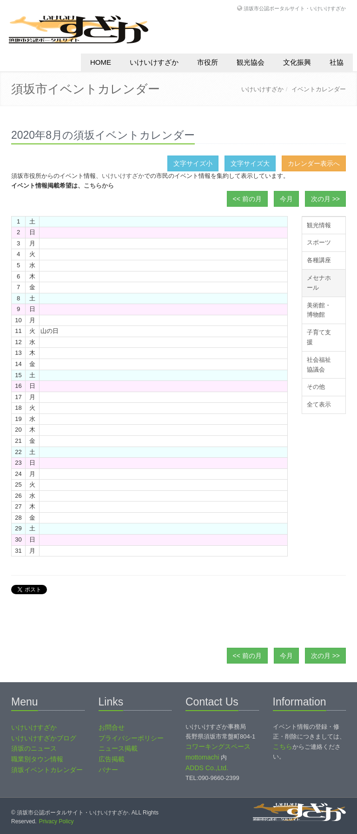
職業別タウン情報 (37, 759)
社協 (337, 62)
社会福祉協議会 (319, 364)
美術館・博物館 (319, 310)
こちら (282, 746)
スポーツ (319, 242)
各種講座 (319, 260)
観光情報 (319, 225)
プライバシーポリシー (131, 738)
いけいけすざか (154, 62)
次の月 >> (325, 199)
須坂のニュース (34, 748)
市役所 (207, 62)
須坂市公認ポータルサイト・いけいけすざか (295, 8)
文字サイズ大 (250, 163)
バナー (108, 769)
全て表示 (319, 404)
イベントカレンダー (318, 89)
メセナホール (319, 282)
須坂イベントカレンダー (47, 769)
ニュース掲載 (118, 748)
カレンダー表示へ (314, 163)
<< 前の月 (247, 199)
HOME (100, 62)
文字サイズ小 (192, 163)
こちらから (99, 185)
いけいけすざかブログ (43, 738)
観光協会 (250, 62)
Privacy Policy (56, 821)
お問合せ (112, 727)
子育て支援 (319, 337)
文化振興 (297, 62)
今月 (286, 199)
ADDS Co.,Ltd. (206, 768)
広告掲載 (112, 759)
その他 (316, 386)
